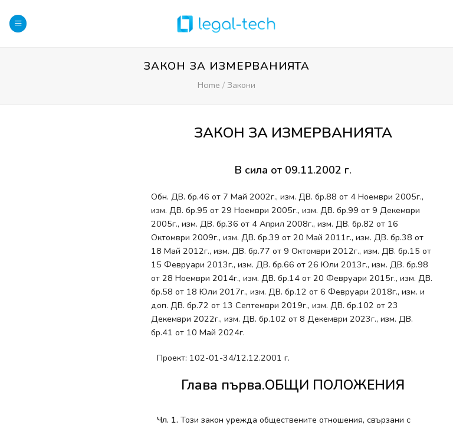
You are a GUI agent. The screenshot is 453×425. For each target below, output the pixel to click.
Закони (241, 85)
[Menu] (18, 23)
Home (209, 85)
